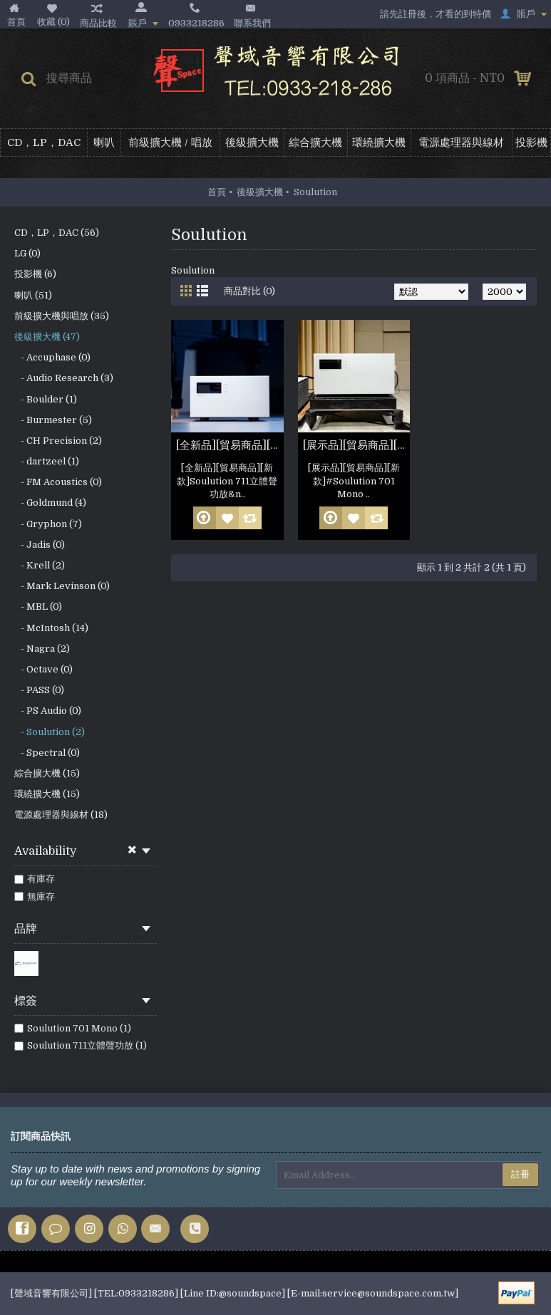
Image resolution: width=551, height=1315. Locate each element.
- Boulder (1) (45, 399)
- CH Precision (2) (58, 440)
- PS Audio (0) (47, 710)
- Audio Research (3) (63, 378)
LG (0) (27, 253)
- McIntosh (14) (51, 628)
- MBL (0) (38, 606)
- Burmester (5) (53, 420)
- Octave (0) (43, 669)
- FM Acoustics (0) (58, 482)
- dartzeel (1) (46, 461)
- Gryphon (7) (48, 524)
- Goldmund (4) (50, 502)
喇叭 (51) (33, 295)
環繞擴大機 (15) (47, 794)
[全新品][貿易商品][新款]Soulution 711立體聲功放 (230, 445)
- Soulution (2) (49, 732)
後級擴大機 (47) (47, 336)
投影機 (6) (35, 274)
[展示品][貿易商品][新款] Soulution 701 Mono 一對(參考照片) (357, 445)
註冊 (520, 1174)
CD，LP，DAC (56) (56, 232)
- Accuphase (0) (52, 357)
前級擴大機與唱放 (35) (61, 316)
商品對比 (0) (249, 291)
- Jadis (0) (39, 544)
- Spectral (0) (47, 752)
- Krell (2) (39, 565)
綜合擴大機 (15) (47, 773)
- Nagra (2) (42, 648)
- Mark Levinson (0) (62, 586)
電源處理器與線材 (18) (61, 814)
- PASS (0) (39, 690)
